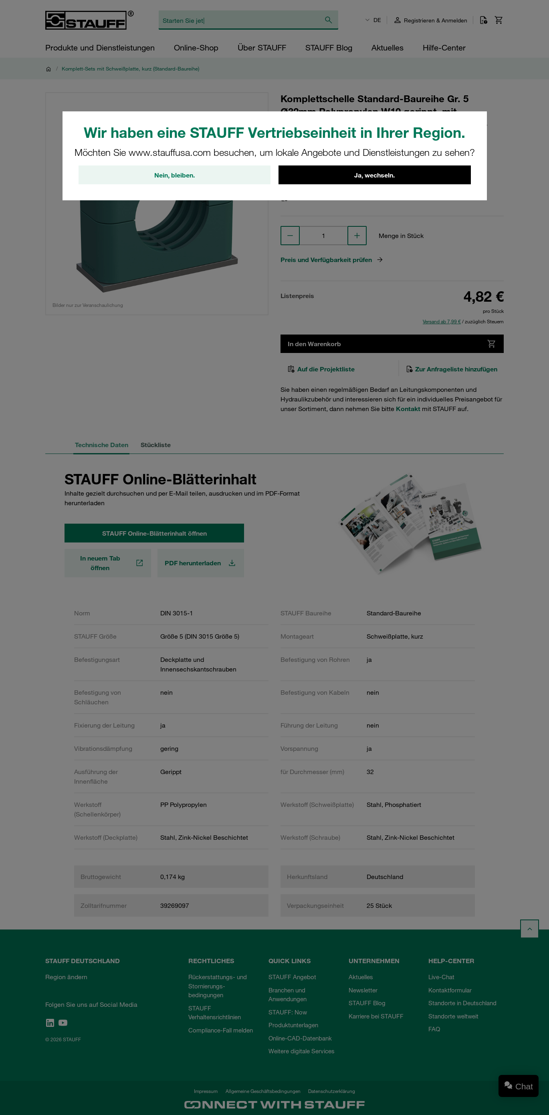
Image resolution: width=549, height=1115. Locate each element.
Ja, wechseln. (374, 175)
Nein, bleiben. (174, 175)
